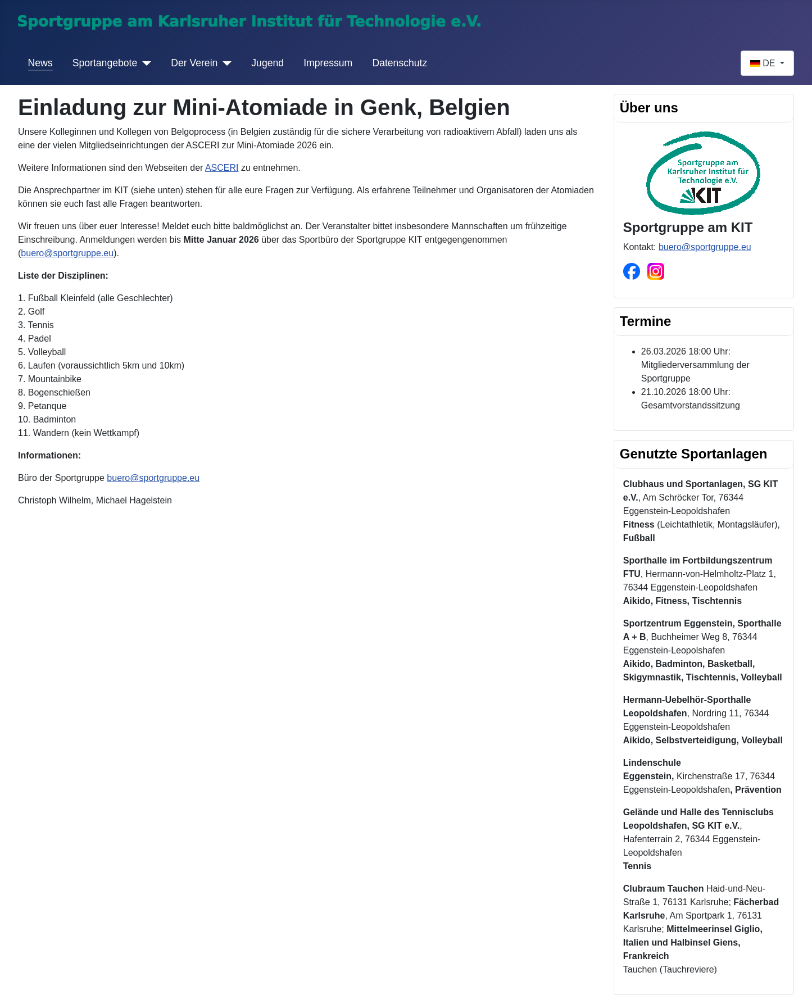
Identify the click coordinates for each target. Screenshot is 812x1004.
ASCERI (222, 167)
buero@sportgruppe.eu (67, 253)
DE (764, 63)
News (40, 63)
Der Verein (194, 63)
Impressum (327, 63)
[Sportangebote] (144, 63)
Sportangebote (104, 63)
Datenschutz (399, 63)
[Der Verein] (224, 63)
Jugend (267, 63)
